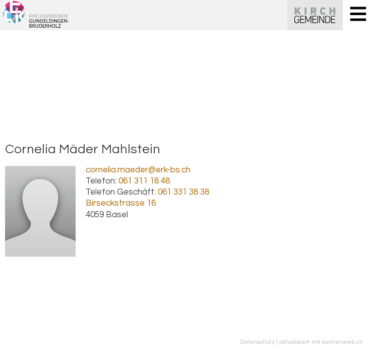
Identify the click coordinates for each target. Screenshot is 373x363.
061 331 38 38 (183, 192)
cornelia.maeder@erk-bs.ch (138, 169)
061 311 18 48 (144, 181)
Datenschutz (257, 342)
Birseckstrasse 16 (121, 203)
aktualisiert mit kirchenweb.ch (321, 342)
